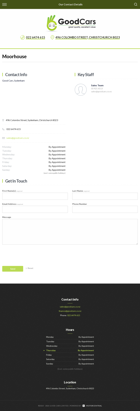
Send (12, 268)
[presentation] (25, 254)
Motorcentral (92, 405)
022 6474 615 (35, 37)
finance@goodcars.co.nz (70, 311)
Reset (29, 268)
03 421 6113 (97, 88)
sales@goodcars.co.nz (17, 137)
